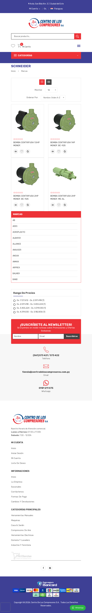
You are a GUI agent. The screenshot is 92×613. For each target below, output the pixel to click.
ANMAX (16, 262)
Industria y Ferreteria (21, 545)
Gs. (45, 9)
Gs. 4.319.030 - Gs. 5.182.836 (31, 312)
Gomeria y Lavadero (20, 540)
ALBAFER (17, 238)
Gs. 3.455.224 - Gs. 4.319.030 (31, 308)
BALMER (16, 273)
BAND (15, 279)
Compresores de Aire (21, 530)
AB (14, 220)
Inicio (13, 71)
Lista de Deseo (18, 463)
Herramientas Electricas (22, 535)
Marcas (24, 71)
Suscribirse (72, 336)
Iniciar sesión (17, 453)
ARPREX (16, 267)
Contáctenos (17, 492)
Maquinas (15, 520)
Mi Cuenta (34, 9)
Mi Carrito (24, 47)
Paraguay (56, 8)
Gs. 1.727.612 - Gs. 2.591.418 (30, 300)
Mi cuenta (16, 458)
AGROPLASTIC (19, 232)
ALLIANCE (17, 244)
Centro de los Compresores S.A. (45, 602)
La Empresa (16, 482)
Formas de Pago (19, 496)
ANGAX (16, 256)
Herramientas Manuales (22, 515)
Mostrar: (38, 90)
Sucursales (16, 487)
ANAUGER (17, 250)
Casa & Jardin (17, 525)
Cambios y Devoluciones (22, 501)
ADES (15, 226)
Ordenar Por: (32, 97)
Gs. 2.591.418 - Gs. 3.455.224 (31, 304)
